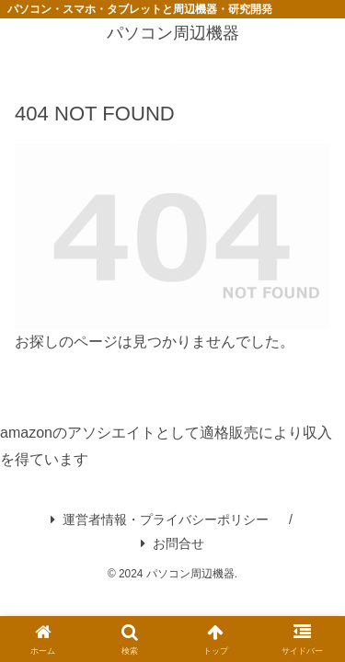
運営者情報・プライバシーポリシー (160, 519)
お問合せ (172, 543)
